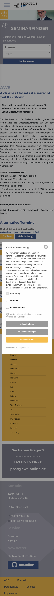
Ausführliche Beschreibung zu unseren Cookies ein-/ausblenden (24, 314)
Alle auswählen (27, 339)
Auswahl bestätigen (27, 332)
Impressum (24, 347)
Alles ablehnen (27, 324)
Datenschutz (11, 347)
